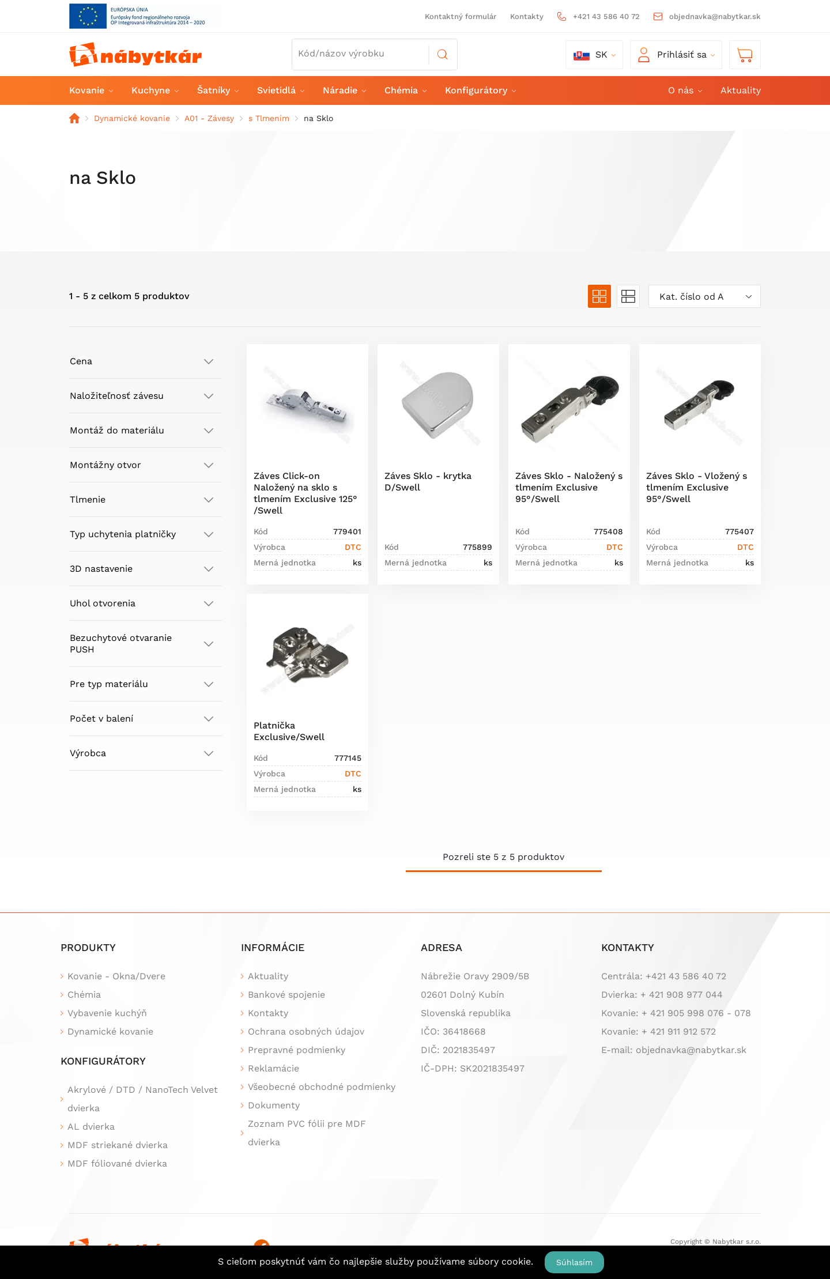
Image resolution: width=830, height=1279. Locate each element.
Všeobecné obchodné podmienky (321, 1086)
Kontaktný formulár (460, 16)
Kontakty (527, 16)
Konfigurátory (480, 90)
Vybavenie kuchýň (107, 1013)
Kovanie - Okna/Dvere (116, 976)
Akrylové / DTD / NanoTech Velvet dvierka (142, 1099)
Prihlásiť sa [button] (672, 54)
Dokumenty (274, 1105)
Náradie (344, 90)
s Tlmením (268, 118)
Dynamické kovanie (132, 118)
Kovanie (90, 90)
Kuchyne (154, 90)
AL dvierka (91, 1126)
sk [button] (591, 55)
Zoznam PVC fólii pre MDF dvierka (307, 1133)
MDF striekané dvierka (117, 1145)
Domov (74, 118)
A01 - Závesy (209, 118)
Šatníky (217, 90)
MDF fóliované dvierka (117, 1163)
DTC (353, 547)
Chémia (404, 90)
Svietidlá (280, 90)
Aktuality (740, 90)
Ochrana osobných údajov (306, 1031)
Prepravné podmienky (296, 1049)
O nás (684, 90)
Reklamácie (273, 1068)
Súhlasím (574, 1262)
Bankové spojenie (286, 994)
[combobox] (704, 296)
